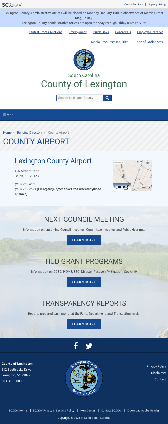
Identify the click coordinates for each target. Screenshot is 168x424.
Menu (9, 115)
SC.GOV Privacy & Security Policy (53, 410)
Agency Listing (157, 4)
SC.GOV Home (18, 410)
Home (7, 132)
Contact (160, 379)
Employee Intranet (150, 32)
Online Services (133, 4)
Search (107, 98)
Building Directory (29, 132)
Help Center (87, 410)
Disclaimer (158, 373)
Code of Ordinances (149, 42)
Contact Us (123, 32)
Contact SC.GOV (111, 410)
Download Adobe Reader (143, 410)
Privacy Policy (156, 366)
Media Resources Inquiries (109, 42)
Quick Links (101, 32)
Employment (78, 32)
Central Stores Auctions (45, 32)
